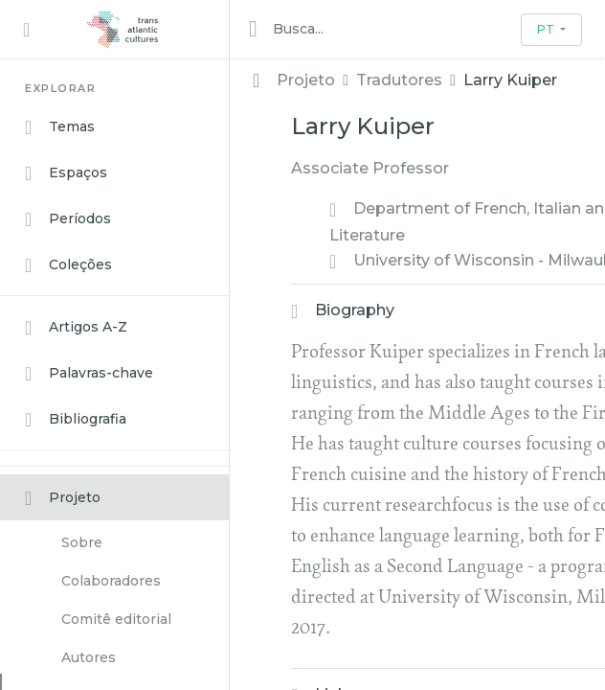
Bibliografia (75, 419)
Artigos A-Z (76, 327)
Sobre (81, 542)
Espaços (66, 173)
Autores (88, 657)
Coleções (68, 265)
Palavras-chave (89, 373)
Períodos (68, 219)
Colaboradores (111, 580)
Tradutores (399, 80)
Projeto (63, 498)
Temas (60, 127)
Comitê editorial (116, 619)
